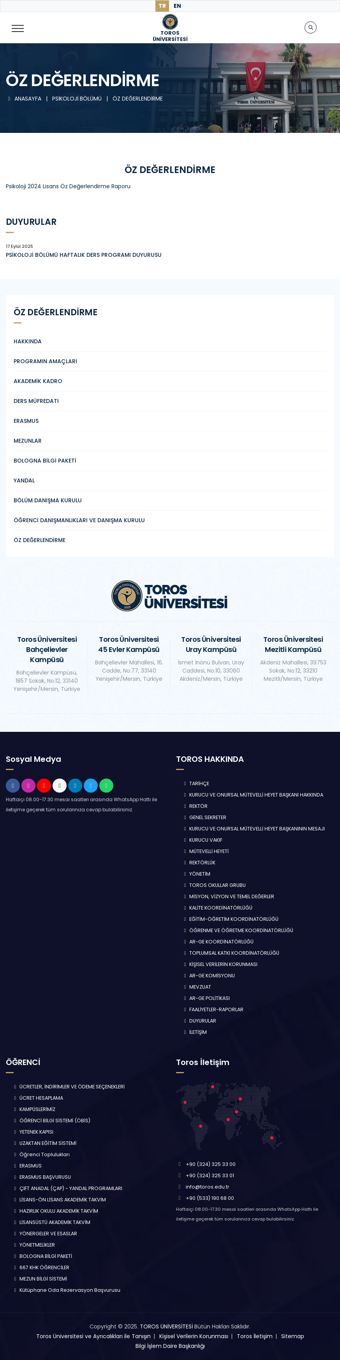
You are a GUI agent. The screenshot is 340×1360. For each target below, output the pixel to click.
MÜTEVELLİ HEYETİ (205, 851)
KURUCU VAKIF (202, 840)
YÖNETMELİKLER (33, 1245)
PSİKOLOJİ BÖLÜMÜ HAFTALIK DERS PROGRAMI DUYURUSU (84, 255)
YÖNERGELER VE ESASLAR (44, 1233)
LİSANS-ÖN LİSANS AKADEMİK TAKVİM (59, 1199)
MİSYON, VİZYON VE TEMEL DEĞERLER (228, 896)
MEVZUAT (196, 987)
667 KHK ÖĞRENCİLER (40, 1267)
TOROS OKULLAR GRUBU (214, 885)
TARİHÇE (196, 783)
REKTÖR (195, 806)
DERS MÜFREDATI (36, 401)
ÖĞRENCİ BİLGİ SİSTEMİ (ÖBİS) (51, 1120)
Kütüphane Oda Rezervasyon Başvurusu (66, 1290)
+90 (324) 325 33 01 (210, 1175)
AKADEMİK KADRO (38, 381)
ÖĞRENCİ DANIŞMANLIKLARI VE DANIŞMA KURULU (79, 520)
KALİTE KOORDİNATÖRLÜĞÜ (217, 907)
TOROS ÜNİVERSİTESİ (166, 1326)
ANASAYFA (24, 98)
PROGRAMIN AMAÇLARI (45, 361)
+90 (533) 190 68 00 (210, 1198)
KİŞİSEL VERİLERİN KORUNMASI (220, 964)
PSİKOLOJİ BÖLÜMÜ (77, 98)
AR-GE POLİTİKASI (206, 998)
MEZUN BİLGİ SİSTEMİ (39, 1278)
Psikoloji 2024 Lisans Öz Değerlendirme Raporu (68, 186)
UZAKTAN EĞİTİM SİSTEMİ (44, 1143)
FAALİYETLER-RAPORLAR (213, 1009)
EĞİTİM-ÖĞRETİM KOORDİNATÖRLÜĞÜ (230, 919)
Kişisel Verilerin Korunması (193, 1336)
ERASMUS (26, 421)
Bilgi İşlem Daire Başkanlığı (170, 1346)
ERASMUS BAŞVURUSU (41, 1177)
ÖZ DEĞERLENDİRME (138, 98)
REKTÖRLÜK (199, 862)
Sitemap (292, 1336)
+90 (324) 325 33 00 (211, 1164)
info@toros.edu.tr (207, 1186)
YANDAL (24, 480)
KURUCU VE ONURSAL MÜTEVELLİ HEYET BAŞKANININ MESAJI (253, 828)
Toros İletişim (255, 1336)
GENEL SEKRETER (204, 817)
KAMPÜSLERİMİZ (33, 1109)
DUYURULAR (199, 1020)
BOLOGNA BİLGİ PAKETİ (45, 461)
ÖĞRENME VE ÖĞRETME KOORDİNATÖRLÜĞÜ (238, 930)
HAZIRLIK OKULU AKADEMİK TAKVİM (55, 1211)
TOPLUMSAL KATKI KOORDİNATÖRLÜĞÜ (231, 953)
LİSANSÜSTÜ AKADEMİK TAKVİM (51, 1222)
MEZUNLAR (28, 441)
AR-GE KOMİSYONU (208, 975)
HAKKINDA (28, 341)
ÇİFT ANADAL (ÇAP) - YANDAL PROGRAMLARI (67, 1188)
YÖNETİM (196, 874)
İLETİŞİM (194, 1032)
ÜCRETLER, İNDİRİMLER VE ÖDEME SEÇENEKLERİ (68, 1086)
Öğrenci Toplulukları (41, 1154)
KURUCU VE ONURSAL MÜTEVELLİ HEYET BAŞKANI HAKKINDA (253, 794)
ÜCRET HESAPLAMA (37, 1098)
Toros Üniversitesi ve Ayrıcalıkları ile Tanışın (93, 1336)
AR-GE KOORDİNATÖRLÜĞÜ (218, 941)
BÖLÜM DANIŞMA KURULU (48, 500)
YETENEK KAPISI (32, 1132)
